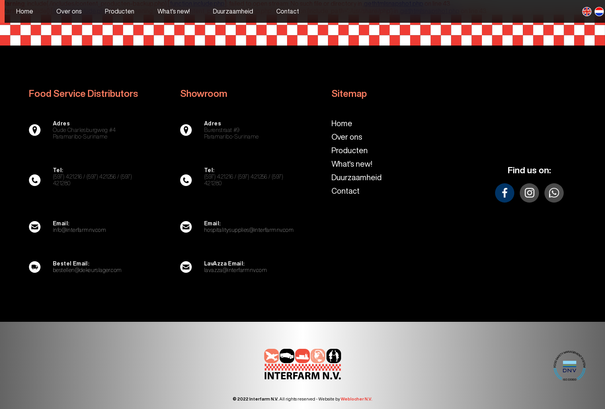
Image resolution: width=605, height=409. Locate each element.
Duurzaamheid (356, 177)
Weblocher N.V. (356, 399)
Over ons (346, 137)
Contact (345, 191)
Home (341, 123)
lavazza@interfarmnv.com (235, 270)
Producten (349, 150)
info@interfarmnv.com (79, 230)
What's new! (351, 164)
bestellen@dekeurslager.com (87, 270)
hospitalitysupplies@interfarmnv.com (249, 230)
